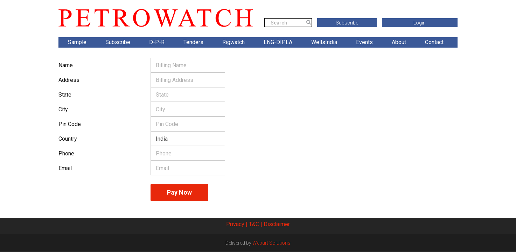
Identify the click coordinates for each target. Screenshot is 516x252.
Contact (434, 42)
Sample (77, 42)
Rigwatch (233, 42)
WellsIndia (324, 42)
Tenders (193, 42)
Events (364, 42)
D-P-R (157, 42)
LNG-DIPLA (278, 42)
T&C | (255, 224)
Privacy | (236, 224)
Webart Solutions (271, 243)
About (399, 42)
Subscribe (347, 23)
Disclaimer (277, 224)
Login (419, 23)
